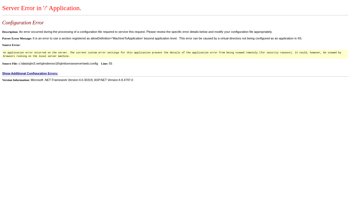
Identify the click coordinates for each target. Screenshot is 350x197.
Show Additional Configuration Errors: (30, 73)
